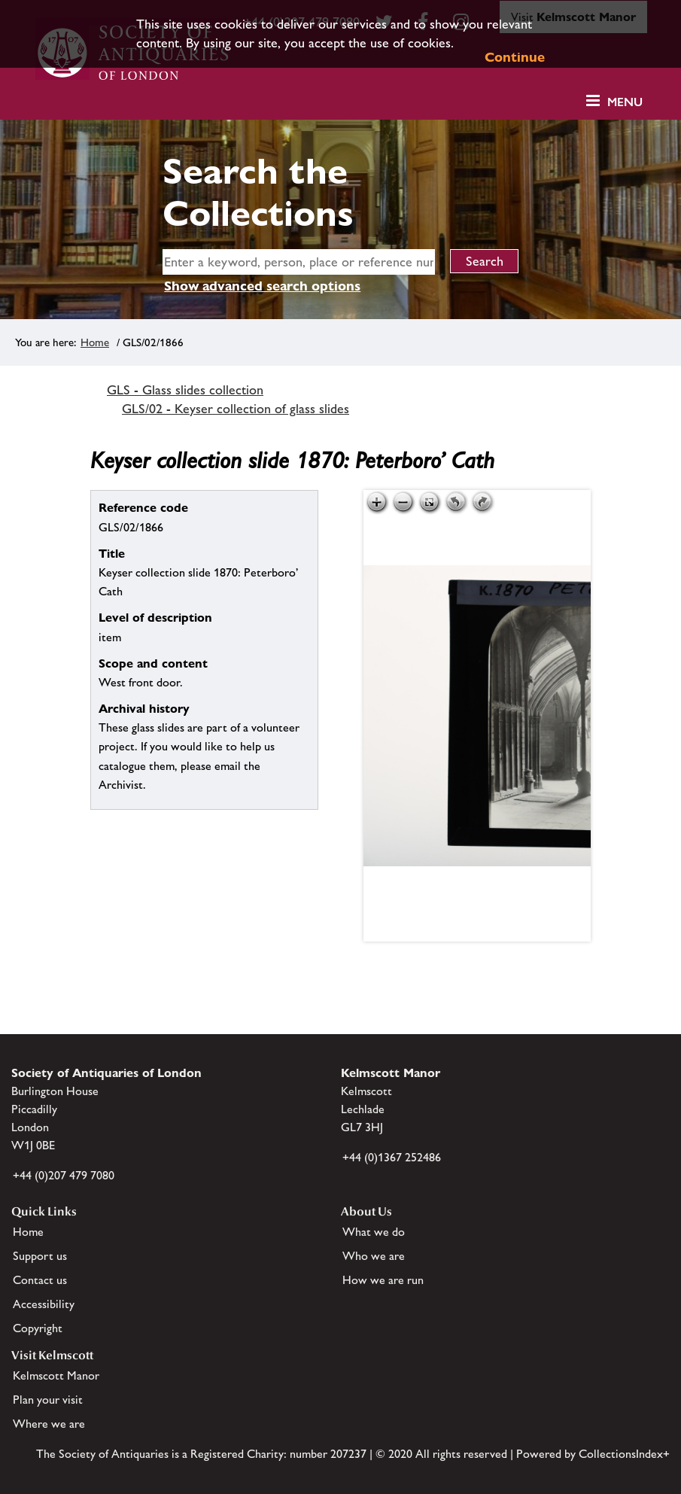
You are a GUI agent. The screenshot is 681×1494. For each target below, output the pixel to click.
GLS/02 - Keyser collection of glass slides (235, 408)
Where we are (49, 1423)
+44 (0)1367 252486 (391, 1157)
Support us (40, 1256)
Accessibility (43, 1304)
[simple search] (299, 262)
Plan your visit (48, 1399)
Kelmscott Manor (56, 1375)
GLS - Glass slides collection (185, 389)
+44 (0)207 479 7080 (63, 1175)
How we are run (383, 1280)
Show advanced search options (262, 286)
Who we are (373, 1256)
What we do (373, 1232)
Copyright (37, 1328)
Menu (625, 102)
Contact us (40, 1280)
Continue (515, 57)
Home (95, 342)
